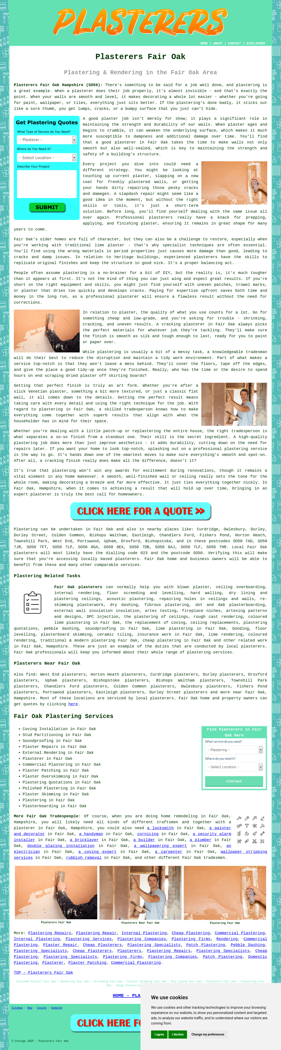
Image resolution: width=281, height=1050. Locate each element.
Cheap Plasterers (102, 945)
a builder (144, 840)
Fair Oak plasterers (78, 587)
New (29, 1008)
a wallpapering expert (160, 846)
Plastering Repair (96, 933)
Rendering (227, 939)
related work (252, 640)
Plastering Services (89, 939)
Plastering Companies (141, 939)
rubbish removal (84, 858)
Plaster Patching (87, 963)
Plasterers (129, 951)
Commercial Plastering (240, 933)
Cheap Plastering (191, 933)
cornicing (148, 834)
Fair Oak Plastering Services (63, 716)
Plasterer (53, 963)
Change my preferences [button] (207, 1034)
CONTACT (234, 43)
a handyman (91, 834)
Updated (56, 1008)
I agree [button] (159, 1034)
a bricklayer (84, 840)
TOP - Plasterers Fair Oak (43, 972)
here (73, 704)
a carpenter (168, 852)
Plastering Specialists (154, 945)
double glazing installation (60, 846)
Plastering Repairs (49, 933)
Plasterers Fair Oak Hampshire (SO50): (58, 85)
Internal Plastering (144, 933)
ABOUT (218, 43)
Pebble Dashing (248, 945)
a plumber (200, 840)
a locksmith (160, 828)
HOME (204, 43)
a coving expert (97, 852)
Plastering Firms (191, 939)
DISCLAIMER (256, 43)
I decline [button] (178, 1034)
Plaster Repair (60, 945)
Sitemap (17, 1008)
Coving (41, 1008)
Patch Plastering (205, 945)
